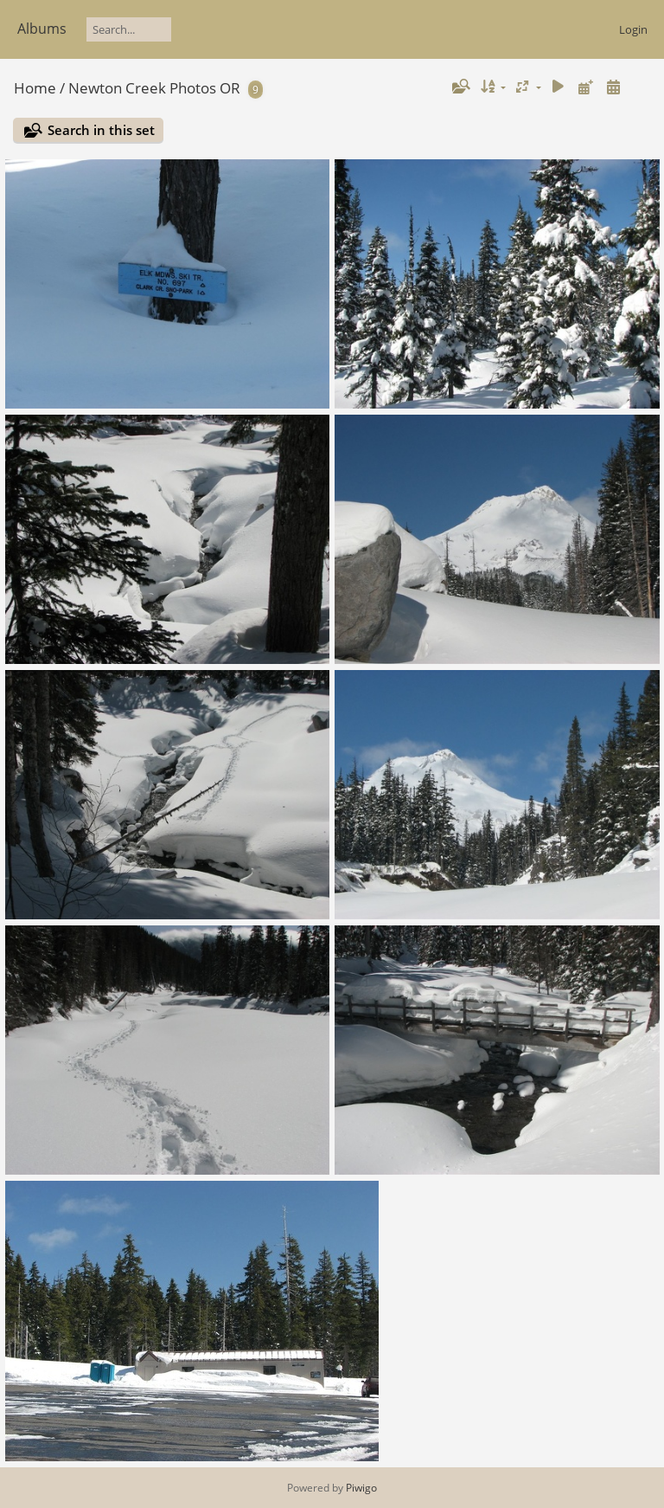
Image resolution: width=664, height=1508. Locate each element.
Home (35, 88)
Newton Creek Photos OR (154, 88)
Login (633, 29)
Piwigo (361, 1487)
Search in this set (101, 130)
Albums (42, 28)
